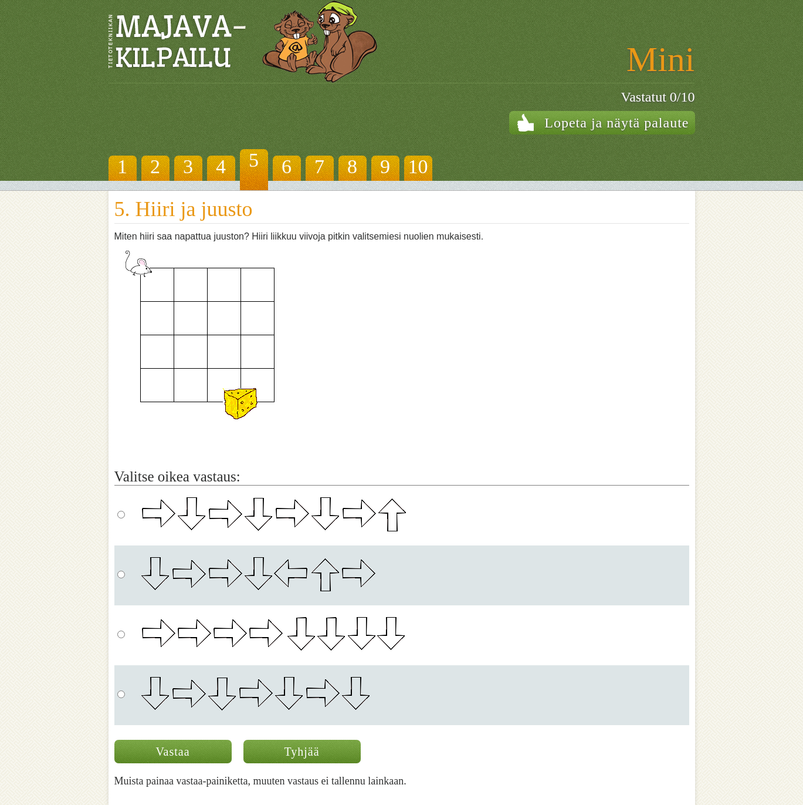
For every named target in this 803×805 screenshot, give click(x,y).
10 (418, 166)
